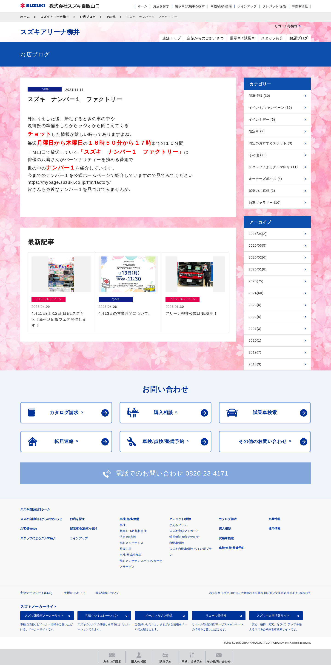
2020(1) (255, 340)
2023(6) (255, 305)
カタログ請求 (228, 519)
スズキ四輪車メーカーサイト (44, 615)
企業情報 (274, 519)
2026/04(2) (258, 234)
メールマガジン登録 (158, 615)
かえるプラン (178, 525)
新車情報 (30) (259, 95)
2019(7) (255, 352)
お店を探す (161, 6)
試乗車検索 (226, 538)
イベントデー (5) (262, 119)
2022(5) (255, 317)
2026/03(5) (258, 245)
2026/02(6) (258, 257)
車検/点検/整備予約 (231, 548)
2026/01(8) (258, 269)
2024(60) (256, 293)
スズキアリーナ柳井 (54, 17)
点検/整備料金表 (130, 554)
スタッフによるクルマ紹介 (38, 538)
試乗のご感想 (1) (262, 190)
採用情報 (274, 528)
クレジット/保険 (274, 6)
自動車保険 (176, 543)
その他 (111, 17)
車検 (123, 525)
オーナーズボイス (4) (265, 179)
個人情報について (107, 593)
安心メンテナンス (131, 543)
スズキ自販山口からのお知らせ (41, 519)
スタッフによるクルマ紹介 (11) (273, 167)
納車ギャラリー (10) (265, 202)
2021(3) (255, 329)
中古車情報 (300, 6)
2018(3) (255, 364)
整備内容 (125, 549)
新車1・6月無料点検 (133, 531)
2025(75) (256, 281)
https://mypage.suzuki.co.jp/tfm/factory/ (69, 182)
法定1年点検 (128, 537)
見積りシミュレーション (101, 615)
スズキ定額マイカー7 (183, 531)
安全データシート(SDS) (36, 593)
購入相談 (225, 528)
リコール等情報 (215, 615)
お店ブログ (88, 17)
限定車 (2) (257, 131)
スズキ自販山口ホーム (35, 509)
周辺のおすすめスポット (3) (270, 143)
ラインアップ (247, 6)
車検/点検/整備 (221, 6)
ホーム (142, 6)
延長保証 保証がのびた (184, 537)
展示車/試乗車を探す (190, 6)
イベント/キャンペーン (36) (270, 107)
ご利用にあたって (74, 593)
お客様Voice (28, 528)
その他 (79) (258, 155)
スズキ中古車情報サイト (273, 615)
